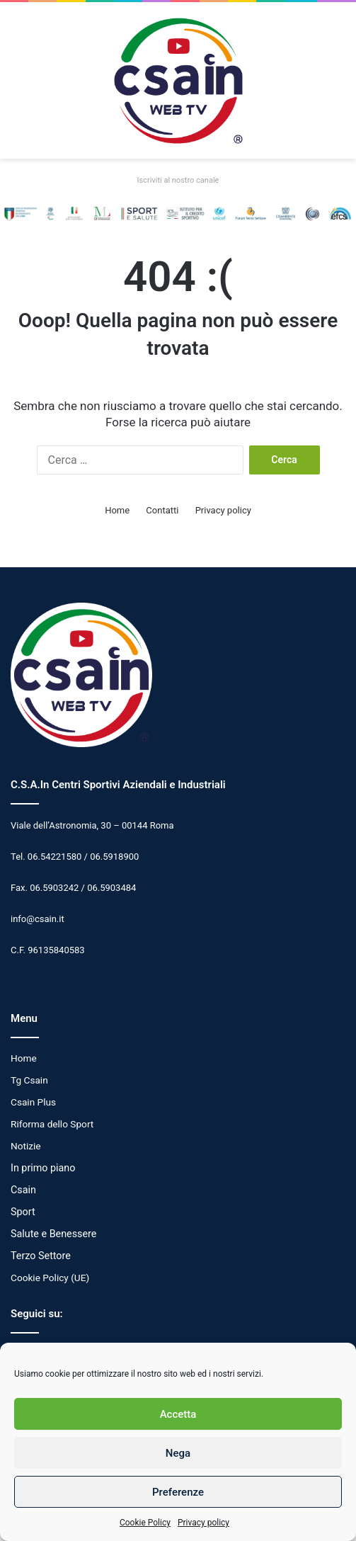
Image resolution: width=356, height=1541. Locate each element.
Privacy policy (203, 1523)
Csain (23, 1189)
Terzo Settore (41, 1255)
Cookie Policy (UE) (50, 1277)
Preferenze (178, 1492)
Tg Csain (29, 1080)
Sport (23, 1211)
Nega (178, 1453)
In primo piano (43, 1167)
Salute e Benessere (53, 1233)
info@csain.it (37, 919)
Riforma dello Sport (52, 1124)
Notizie (26, 1146)
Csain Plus (33, 1102)
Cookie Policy (145, 1523)
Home (117, 510)
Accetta (178, 1414)
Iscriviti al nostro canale (178, 180)
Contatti (162, 510)
